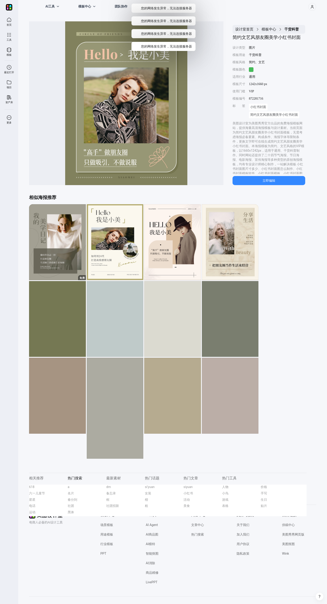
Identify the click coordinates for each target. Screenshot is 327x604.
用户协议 (243, 519)
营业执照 (92, 592)
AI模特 (150, 519)
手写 (264, 468)
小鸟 (225, 468)
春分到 (72, 474)
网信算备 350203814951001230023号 (235, 592)
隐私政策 (243, 528)
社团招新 (112, 481)
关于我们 (243, 500)
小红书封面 (258, 107)
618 (32, 462)
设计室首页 (244, 29)
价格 (264, 462)
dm (108, 462)
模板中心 (269, 29)
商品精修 (152, 547)
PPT (103, 528)
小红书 (188, 468)
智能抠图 (152, 528)
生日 (264, 474)
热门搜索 (197, 509)
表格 (225, 481)
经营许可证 (106, 592)
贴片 (264, 481)
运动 (32, 487)
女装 (148, 468)
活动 (186, 474)
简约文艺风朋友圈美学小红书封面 (274, 114)
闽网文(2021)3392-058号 (196, 592)
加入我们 (243, 509)
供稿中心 (288, 500)
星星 (32, 474)
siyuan (188, 462)
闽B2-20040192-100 (167, 592)
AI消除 (150, 538)
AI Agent (152, 500)
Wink (285, 528)
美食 (186, 481)
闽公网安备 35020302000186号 (134, 592)
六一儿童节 (37, 468)
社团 (71, 481)
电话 (32, 481)
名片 (71, 468)
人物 (225, 462)
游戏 (225, 474)
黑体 (71, 487)
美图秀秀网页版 (293, 509)
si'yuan (150, 462)
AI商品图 (152, 509)
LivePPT (151, 557)
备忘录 (111, 468)
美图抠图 (288, 519)
